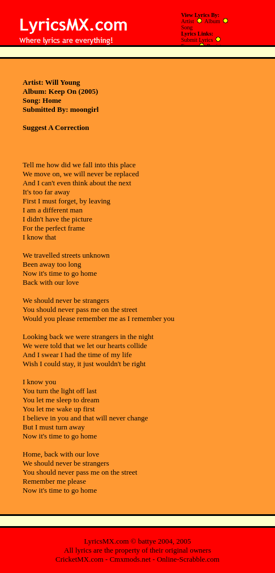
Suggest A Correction (56, 127)
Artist (187, 21)
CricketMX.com (79, 559)
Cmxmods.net (130, 559)
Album (212, 21)
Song (187, 27)
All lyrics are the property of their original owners (137, 550)
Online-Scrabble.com (188, 559)
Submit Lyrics (197, 40)
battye (147, 541)
